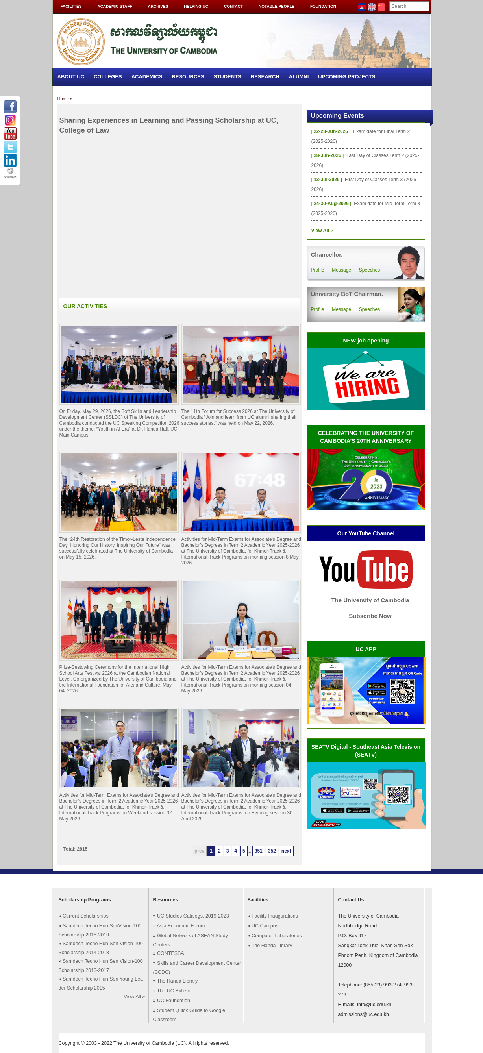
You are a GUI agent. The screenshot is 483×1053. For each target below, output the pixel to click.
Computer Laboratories (277, 935)
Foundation (323, 6)
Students (227, 77)
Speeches (369, 270)
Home (63, 98)
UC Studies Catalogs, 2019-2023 (193, 916)
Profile (317, 270)
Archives (158, 6)
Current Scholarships (86, 916)
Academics (147, 77)
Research (265, 77)
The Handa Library (177, 981)
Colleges (108, 77)
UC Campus (265, 926)
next (286, 851)
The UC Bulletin (174, 991)
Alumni (299, 77)
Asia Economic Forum (181, 926)
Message (341, 270)
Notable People (276, 6)
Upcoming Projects (346, 77)
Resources (188, 77)
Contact (233, 6)
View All (132, 996)
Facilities (71, 6)
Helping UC (196, 6)
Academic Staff (114, 6)
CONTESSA (170, 953)
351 (259, 851)
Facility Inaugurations (275, 916)
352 (272, 851)
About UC (71, 77)
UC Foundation (173, 1000)
